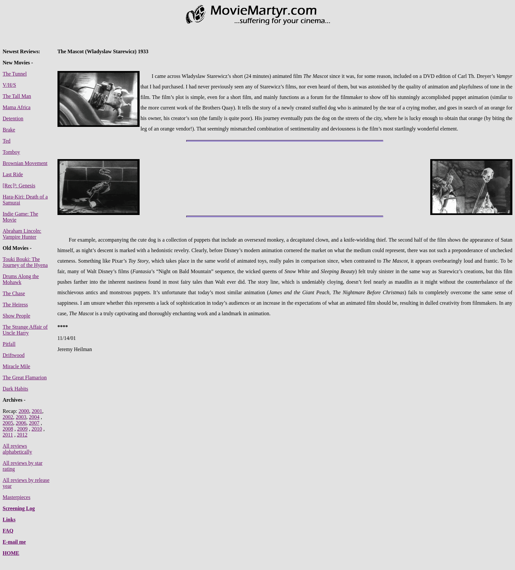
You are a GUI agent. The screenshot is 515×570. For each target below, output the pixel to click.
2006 (21, 423)
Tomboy (11, 152)
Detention (13, 118)
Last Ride (13, 174)
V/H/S (9, 85)
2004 (34, 417)
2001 (37, 411)
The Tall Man (17, 96)
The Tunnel (15, 74)
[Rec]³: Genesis (19, 185)
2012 (22, 435)
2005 (8, 423)
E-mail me (14, 542)
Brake (9, 129)
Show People (16, 316)
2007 (34, 423)
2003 (21, 417)
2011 (8, 435)
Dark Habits (15, 389)
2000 (23, 411)
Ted (7, 141)
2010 (37, 429)
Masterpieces (16, 497)
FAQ (8, 531)
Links (9, 519)
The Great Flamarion (25, 377)
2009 (22, 429)
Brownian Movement (25, 163)
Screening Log (19, 508)
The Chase (14, 293)
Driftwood (14, 355)
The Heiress (15, 304)
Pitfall (9, 344)
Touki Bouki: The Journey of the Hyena (25, 262)
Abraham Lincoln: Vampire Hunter (22, 234)
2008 (8, 429)
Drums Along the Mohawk (21, 279)
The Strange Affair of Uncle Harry (25, 330)
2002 (8, 417)
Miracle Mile (16, 366)
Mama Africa (17, 107)
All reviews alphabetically (17, 449)
